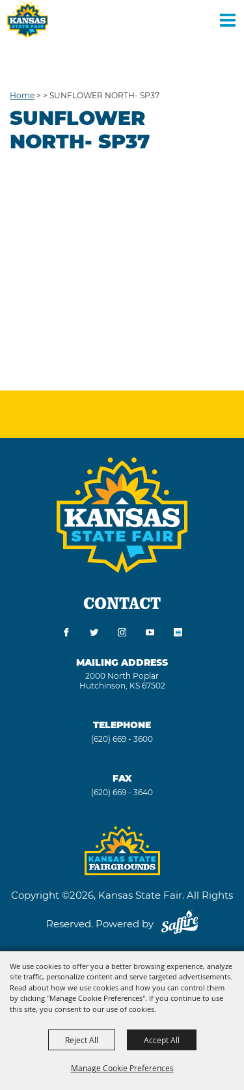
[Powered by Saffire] (179, 924)
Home (22, 95)
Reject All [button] (81, 1040)
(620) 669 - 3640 (122, 792)
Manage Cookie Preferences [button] (122, 1068)
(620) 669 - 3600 (122, 739)
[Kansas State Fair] (28, 20)
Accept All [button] (162, 1040)
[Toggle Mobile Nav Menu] (227, 19)
